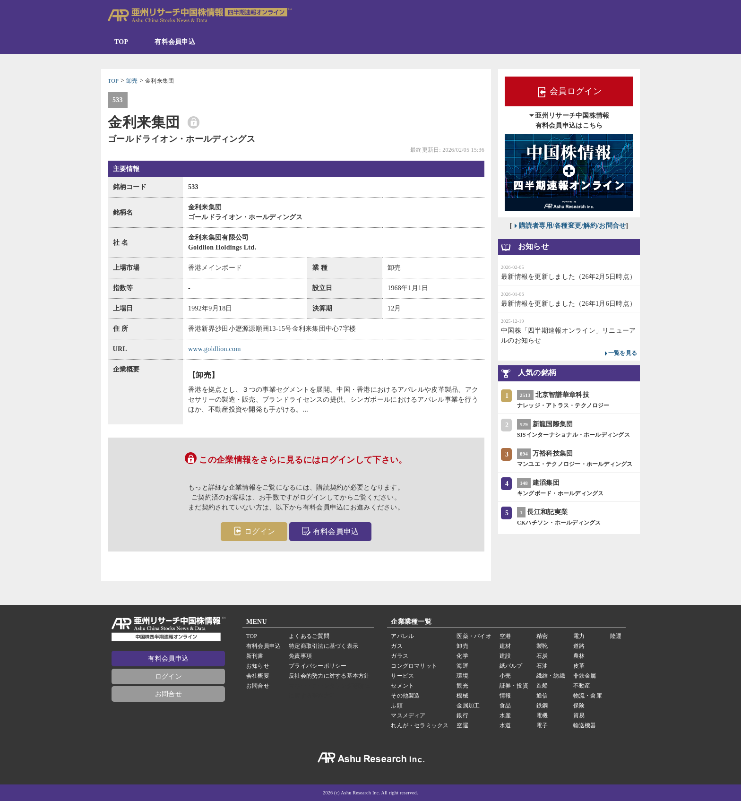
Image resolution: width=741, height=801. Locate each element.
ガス (396, 646)
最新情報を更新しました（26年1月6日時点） (568, 303)
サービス (402, 675)
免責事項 (300, 656)
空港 (505, 636)
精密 (542, 636)
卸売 (462, 646)
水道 (505, 725)
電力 (579, 636)
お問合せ (168, 694)
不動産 (582, 685)
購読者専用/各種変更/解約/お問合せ (572, 225)
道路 (579, 646)
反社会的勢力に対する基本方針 (329, 675)
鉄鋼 (542, 705)
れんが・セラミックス (419, 725)
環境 (462, 675)
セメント (402, 685)
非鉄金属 (584, 675)
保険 (579, 705)
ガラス (399, 656)
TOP (121, 41)
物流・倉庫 (587, 695)
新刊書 (255, 656)
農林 (579, 656)
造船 (542, 685)
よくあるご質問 (309, 636)
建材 (505, 646)
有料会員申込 (175, 41)
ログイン (254, 530)
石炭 (542, 656)
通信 (542, 695)
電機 (542, 715)
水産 (505, 715)
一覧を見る (622, 353)
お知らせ (257, 666)
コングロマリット (414, 666)
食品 (505, 705)
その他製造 (405, 695)
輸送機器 (584, 725)
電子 (542, 725)
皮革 (579, 666)
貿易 (579, 715)
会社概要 (257, 675)
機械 (462, 695)
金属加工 (468, 705)
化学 (462, 656)
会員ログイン (569, 92)
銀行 (462, 715)
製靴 (542, 646)
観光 (462, 685)
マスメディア (408, 715)
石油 (542, 666)
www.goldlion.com (214, 349)
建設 (505, 656)
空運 (462, 725)
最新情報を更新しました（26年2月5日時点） (568, 276)
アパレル (402, 636)
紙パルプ (511, 666)
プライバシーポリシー (317, 666)
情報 (505, 695)
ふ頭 (396, 705)
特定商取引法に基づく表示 (323, 646)
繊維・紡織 (550, 675)
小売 (505, 675)
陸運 (615, 636)
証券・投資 (514, 685)
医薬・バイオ (474, 636)
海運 (462, 666)
